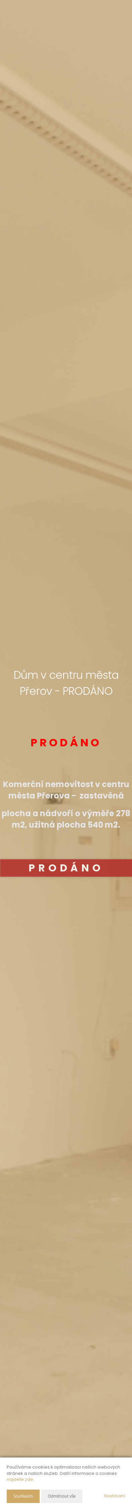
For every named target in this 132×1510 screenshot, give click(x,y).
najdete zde (20, 1479)
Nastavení (114, 1496)
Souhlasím (23, 1496)
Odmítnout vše (62, 1496)
